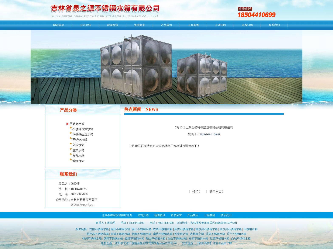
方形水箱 (78, 155)
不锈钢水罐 (79, 139)
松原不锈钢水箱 (198, 238)
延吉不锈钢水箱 (184, 229)
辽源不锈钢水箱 (219, 238)
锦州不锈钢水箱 (120, 229)
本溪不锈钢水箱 (120, 233)
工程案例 (193, 25)
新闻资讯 (112, 25)
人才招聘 (220, 25)
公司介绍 (85, 25)
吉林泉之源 (197, 233)
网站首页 (58, 25)
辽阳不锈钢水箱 (215, 233)
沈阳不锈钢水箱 (99, 229)
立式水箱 (78, 145)
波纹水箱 (78, 161)
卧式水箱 (78, 150)
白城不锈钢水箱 (241, 238)
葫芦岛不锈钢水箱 (98, 233)
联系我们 (274, 25)
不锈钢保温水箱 (82, 129)
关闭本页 (216, 191)
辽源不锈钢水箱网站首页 (117, 215)
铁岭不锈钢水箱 (162, 229)
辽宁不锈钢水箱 (236, 233)
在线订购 (247, 25)
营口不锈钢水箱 (141, 229)
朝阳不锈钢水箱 (113, 238)
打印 (195, 191)
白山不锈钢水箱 (177, 238)
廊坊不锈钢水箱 (162, 233)
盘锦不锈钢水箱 (134, 238)
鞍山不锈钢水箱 (155, 238)
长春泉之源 (181, 233)
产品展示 (166, 25)
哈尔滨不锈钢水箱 (207, 229)
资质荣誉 (139, 25)
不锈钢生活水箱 (82, 134)
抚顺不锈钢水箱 (141, 233)
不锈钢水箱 (77, 123)
